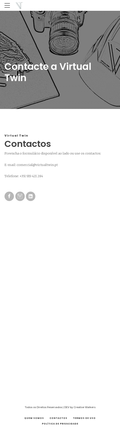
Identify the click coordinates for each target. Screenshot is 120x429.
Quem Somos (34, 418)
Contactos (58, 418)
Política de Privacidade (60, 423)
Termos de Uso (84, 418)
